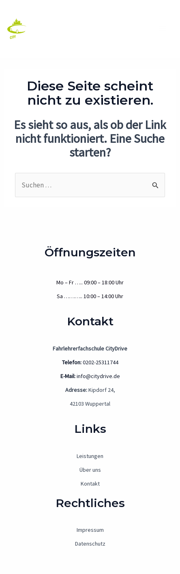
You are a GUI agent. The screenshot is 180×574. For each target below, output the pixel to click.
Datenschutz (90, 543)
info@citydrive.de (90, 376)
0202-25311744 (90, 362)
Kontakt (90, 483)
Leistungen (90, 456)
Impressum (90, 529)
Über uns (90, 469)
